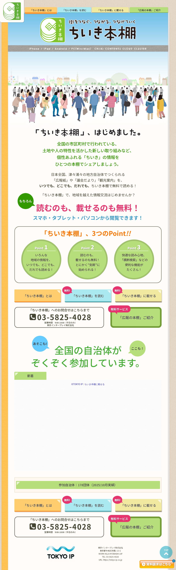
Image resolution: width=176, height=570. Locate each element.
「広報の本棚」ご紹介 (149, 10)
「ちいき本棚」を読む (74, 10)
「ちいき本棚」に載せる (110, 10)
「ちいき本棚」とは (41, 10)
